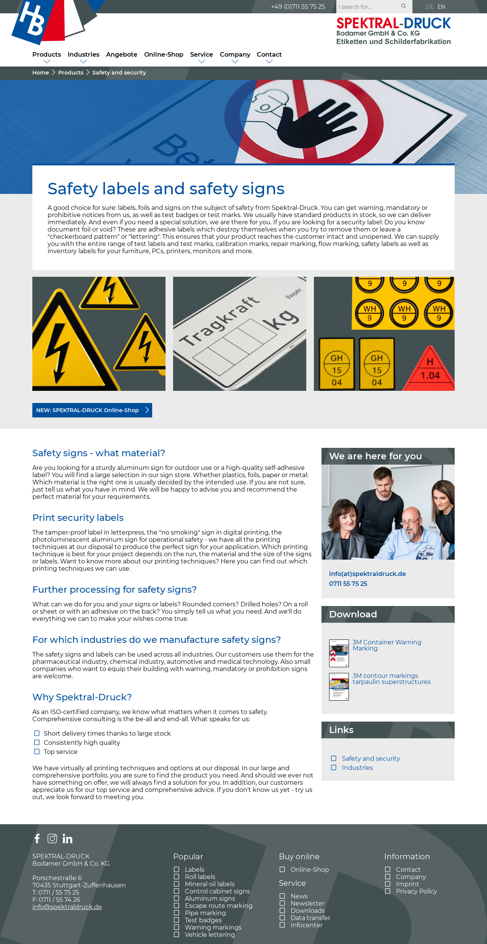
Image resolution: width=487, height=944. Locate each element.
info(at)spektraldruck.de (367, 574)
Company (235, 54)
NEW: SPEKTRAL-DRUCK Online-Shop (87, 410)
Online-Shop (163, 54)
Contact (269, 54)
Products (46, 54)
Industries (83, 54)
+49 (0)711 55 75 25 (298, 6)
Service (201, 54)
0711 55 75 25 (348, 584)
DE (430, 6)
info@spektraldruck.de (67, 907)
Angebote (121, 54)
